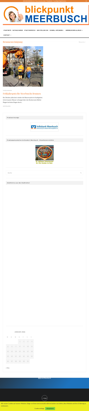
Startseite (7, 30)
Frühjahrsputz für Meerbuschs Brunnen (22, 93)
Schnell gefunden (56, 30)
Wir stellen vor (42, 30)
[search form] (42, 173)
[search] (81, 173)
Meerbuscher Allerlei (73, 30)
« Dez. (8, 368)
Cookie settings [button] (39, 408)
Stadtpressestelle (7, 90)
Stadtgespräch (29, 30)
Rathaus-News (18, 30)
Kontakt (7, 35)
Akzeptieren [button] (50, 408)
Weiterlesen (6, 106)
